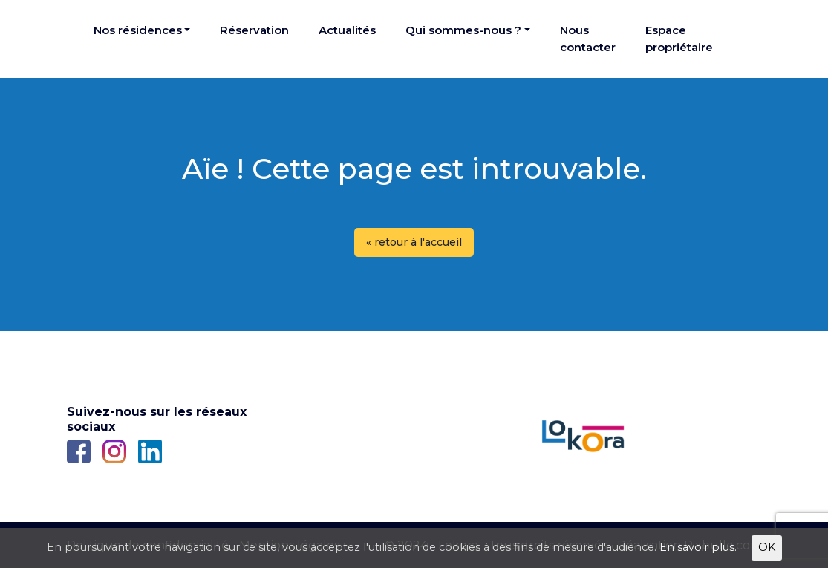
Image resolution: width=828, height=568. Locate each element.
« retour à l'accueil (414, 242)
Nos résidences (138, 30)
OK (766, 547)
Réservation (254, 30)
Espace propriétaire (679, 38)
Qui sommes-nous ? (463, 30)
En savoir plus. (698, 547)
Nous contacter (588, 38)
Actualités (347, 30)
